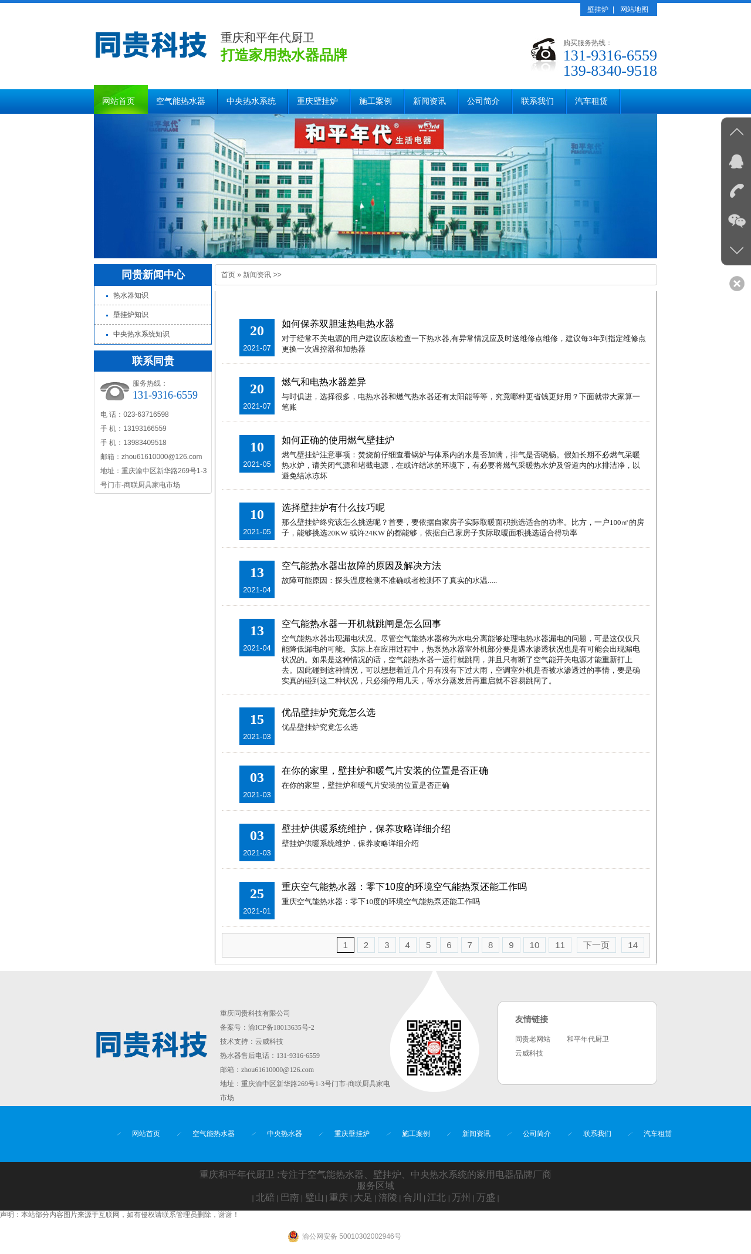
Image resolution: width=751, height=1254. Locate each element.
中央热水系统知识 (141, 334)
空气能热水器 (180, 101)
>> (277, 275)
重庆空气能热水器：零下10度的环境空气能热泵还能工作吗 (404, 887)
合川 (412, 1197)
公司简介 (483, 101)
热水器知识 (130, 295)
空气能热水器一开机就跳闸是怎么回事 (361, 624)
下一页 (596, 945)
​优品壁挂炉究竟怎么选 (329, 712)
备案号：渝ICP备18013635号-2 (267, 1027)
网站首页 (118, 101)
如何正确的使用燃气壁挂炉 (338, 440)
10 (535, 945)
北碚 (265, 1197)
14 (633, 945)
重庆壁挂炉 (317, 101)
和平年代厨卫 (588, 1039)
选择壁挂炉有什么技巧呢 (333, 508)
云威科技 (269, 1041)
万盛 (485, 1197)
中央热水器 (284, 1134)
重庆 (338, 1197)
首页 (228, 275)
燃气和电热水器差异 (324, 382)
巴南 (289, 1197)
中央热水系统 (251, 101)
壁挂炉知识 (130, 315)
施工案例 (375, 101)
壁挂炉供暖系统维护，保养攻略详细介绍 (366, 829)
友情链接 (531, 1019)
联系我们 (537, 101)
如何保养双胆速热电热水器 (338, 324)
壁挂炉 (597, 9)
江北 (436, 1197)
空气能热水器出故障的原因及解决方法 (361, 566)
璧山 (314, 1197)
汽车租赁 (591, 101)
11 (560, 945)
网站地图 (634, 9)
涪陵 (387, 1197)
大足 (363, 1197)
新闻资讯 (429, 101)
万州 (461, 1197)
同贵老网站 (532, 1039)
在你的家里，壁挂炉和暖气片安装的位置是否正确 (385, 771)
